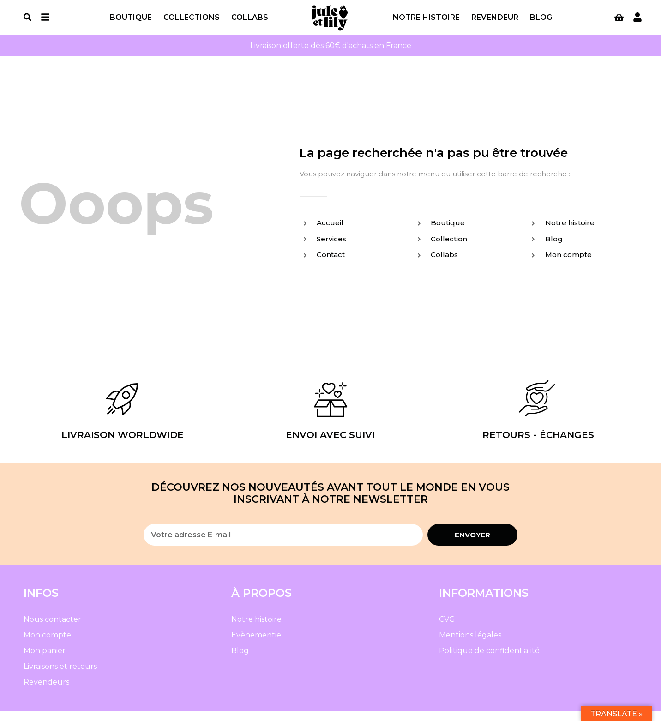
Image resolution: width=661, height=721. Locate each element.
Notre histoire (426, 22)
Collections (191, 22)
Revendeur (494, 22)
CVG (447, 629)
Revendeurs (46, 692)
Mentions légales (470, 645)
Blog (541, 22)
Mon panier (45, 660)
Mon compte (47, 645)
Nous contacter (52, 629)
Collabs (249, 22)
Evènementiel (257, 645)
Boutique (131, 22)
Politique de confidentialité (489, 660)
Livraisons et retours (60, 676)
